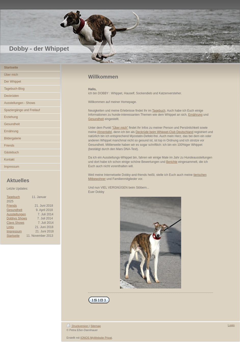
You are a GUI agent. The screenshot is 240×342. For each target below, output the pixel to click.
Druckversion (77, 325)
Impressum (14, 231)
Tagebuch (13, 197)
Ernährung (195, 114)
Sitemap (95, 325)
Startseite (13, 236)
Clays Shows (15, 223)
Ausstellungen (16, 214)
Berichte (171, 162)
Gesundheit (14, 210)
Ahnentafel (104, 132)
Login (231, 325)
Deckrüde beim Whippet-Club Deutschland (164, 132)
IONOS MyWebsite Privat (96, 337)
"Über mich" (120, 127)
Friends (12, 205)
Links (10, 227)
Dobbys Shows (17, 218)
